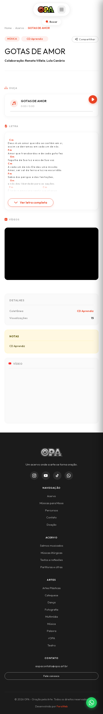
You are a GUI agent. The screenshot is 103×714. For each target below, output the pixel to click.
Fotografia (51, 609)
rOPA (51, 638)
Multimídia (51, 616)
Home (8, 28)
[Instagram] (34, 475)
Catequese (51, 595)
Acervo (19, 28)
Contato (51, 517)
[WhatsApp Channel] (69, 475)
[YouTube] (46, 475)
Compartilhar (85, 39)
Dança (52, 602)
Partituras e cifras (51, 567)
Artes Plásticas (52, 588)
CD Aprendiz (35, 39)
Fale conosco (51, 675)
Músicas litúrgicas (51, 553)
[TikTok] (57, 475)
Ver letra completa (30, 202)
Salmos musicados (51, 545)
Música (51, 624)
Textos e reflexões (51, 560)
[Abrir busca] (51, 21)
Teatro (51, 645)
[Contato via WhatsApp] (91, 702)
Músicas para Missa (51, 503)
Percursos (51, 510)
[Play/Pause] (93, 99)
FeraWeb (62, 706)
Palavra (51, 631)
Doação (51, 524)
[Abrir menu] (61, 10)
